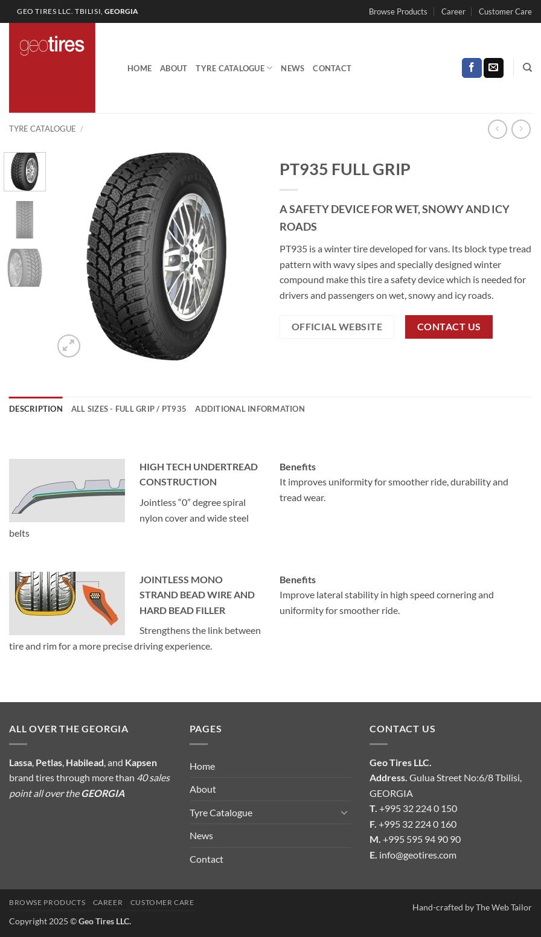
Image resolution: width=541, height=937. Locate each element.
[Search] (527, 67)
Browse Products (398, 11)
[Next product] (497, 129)
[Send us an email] (494, 68)
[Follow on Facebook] (472, 68)
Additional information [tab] (250, 409)
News (292, 68)
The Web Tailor (504, 907)
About (173, 68)
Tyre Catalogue (234, 68)
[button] (69, 346)
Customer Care (505, 11)
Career (453, 11)
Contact (332, 68)
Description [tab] (36, 409)
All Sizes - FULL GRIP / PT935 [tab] (129, 409)
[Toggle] (344, 812)
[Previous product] (520, 129)
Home (139, 68)
